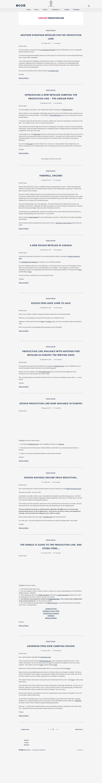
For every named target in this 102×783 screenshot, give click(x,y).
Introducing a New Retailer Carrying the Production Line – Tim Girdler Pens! (51, 106)
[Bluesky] (24, 13)
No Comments (59, 115)
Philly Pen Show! (44, 620)
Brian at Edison (24, 86)
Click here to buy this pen (63, 235)
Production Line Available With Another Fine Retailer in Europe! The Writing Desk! (51, 368)
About (45, 17)
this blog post (48, 542)
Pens (36, 17)
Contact (66, 17)
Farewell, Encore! (51, 187)
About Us (26, 769)
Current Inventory (63, 620)
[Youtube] (22, 13)
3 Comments (58, 192)
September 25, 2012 (46, 320)
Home (28, 17)
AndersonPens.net (45, 691)
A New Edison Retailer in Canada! (51, 257)
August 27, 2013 (47, 192)
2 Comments (58, 51)
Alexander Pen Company (29, 275)
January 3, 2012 (46, 680)
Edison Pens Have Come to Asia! (51, 316)
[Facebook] (19, 13)
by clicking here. (53, 78)
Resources (55, 17)
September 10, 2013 (46, 115)
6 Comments (58, 429)
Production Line (51, 38)
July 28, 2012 (46, 507)
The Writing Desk (44, 389)
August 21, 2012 (47, 429)
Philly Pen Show (52, 628)
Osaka (49, 334)
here (79, 282)
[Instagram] (17, 13)
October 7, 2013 (47, 51)
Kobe (42, 334)
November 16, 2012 (46, 262)
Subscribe (76, 17)
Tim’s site (37, 146)
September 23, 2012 (46, 376)
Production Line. (67, 121)
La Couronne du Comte (47, 57)
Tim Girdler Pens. (55, 127)
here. (30, 284)
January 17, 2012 (47, 578)
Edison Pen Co (27, 779)
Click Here (78, 731)
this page (30, 156)
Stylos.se (61, 465)
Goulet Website (33, 229)
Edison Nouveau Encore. (73, 514)
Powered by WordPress (39, 779)
